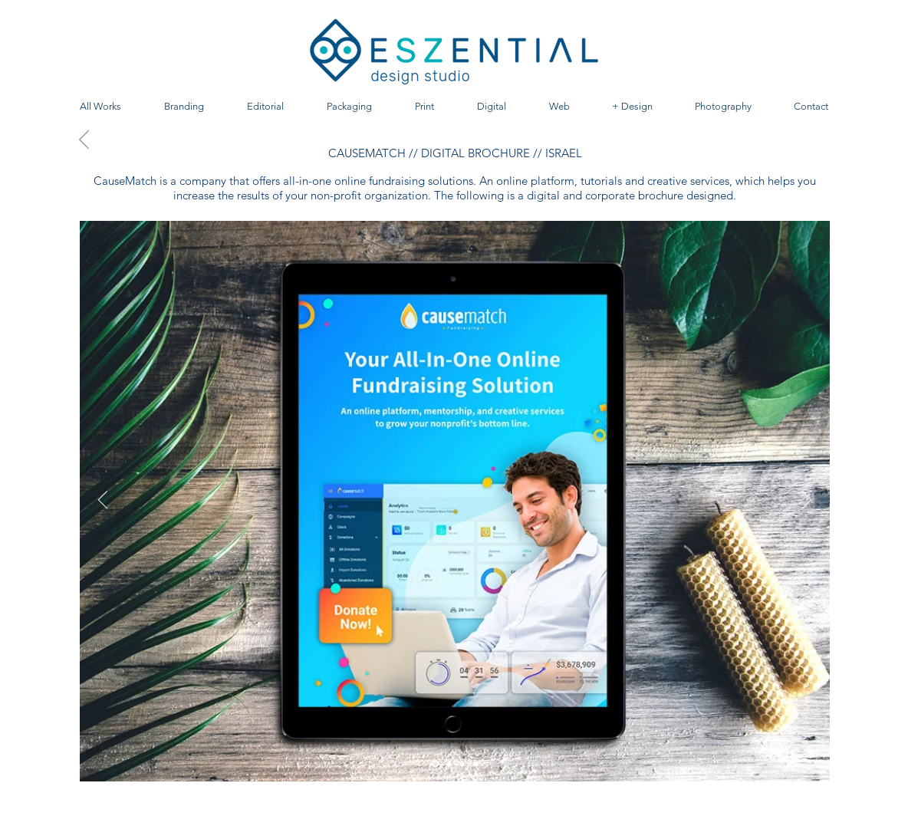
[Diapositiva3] (449, 764)
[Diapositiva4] (475, 764)
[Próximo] (806, 501)
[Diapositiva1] (435, 764)
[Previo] (102, 501)
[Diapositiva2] (462, 764)
